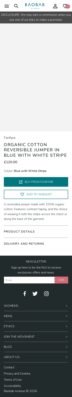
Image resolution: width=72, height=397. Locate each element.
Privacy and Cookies (17, 373)
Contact (9, 367)
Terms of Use (13, 380)
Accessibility (12, 386)
